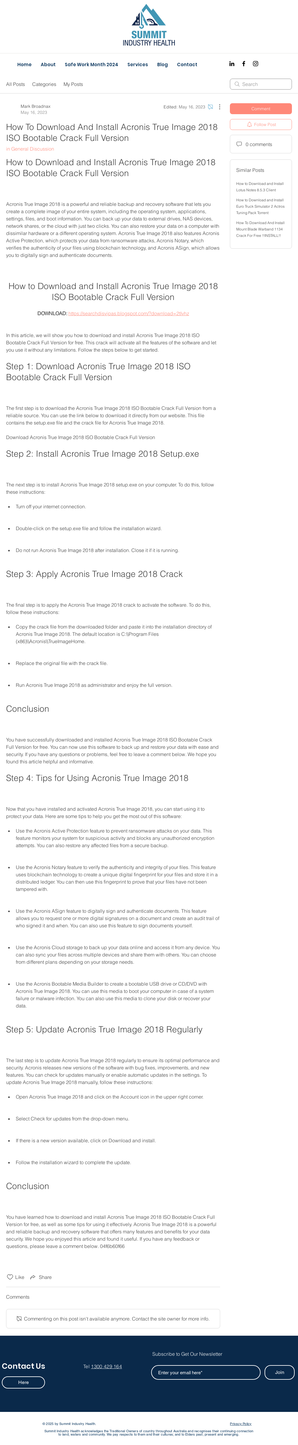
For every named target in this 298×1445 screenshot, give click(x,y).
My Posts (73, 84)
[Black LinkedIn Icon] (231, 63)
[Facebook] (243, 63)
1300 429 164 (106, 1366)
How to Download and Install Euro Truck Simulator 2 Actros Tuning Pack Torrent (260, 206)
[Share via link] (40, 1277)
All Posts (15, 84)
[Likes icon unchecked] (10, 1277)
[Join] (280, 1372)
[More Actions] (216, 107)
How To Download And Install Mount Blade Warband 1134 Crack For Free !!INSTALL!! (260, 229)
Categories (44, 84)
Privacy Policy (240, 1424)
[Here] (23, 1382)
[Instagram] (255, 63)
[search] (261, 84)
